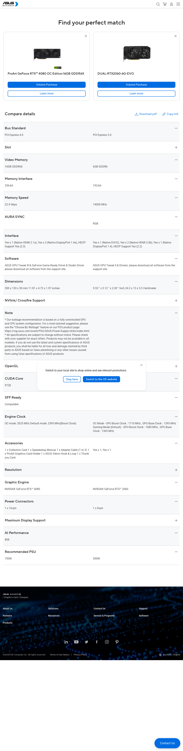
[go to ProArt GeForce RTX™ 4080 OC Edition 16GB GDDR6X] (46, 54)
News (51, 685)
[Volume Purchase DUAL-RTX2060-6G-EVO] (137, 85)
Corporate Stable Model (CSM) (108, 639)
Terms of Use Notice (59, 745)
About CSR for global (12, 616)
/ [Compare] (42, 594)
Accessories (9, 713)
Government (54, 657)
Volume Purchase (102, 611)
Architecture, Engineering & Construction (67, 642)
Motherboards (9, 683)
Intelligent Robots (11, 708)
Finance (52, 652)
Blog (50, 680)
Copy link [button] (170, 114)
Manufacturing (55, 637)
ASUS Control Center (148, 629)
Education (53, 622)
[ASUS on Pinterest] (117, 733)
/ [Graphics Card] (29, 594)
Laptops (7, 652)
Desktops (7, 657)
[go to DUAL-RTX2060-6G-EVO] (136, 54)
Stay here (72, 379)
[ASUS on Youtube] (76, 733)
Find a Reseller (101, 622)
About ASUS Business (13, 611)
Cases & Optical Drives (14, 703)
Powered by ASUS (102, 645)
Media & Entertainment (59, 647)
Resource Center (56, 670)
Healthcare (53, 632)
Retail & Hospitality (57, 627)
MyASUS (143, 624)
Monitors (7, 668)
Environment (9, 622)
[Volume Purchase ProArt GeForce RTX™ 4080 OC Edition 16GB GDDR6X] (47, 85)
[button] (158, 4)
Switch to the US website (101, 379)
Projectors (8, 673)
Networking (8, 698)
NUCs (5, 663)
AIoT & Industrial (11, 693)
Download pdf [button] (145, 114)
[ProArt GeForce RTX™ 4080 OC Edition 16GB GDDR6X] (47, 73)
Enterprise (53, 616)
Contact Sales (100, 616)
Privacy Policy (80, 745)
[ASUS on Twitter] (86, 733)
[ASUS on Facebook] (96, 733)
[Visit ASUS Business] (12, 595)
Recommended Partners (14, 634)
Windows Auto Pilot (148, 639)
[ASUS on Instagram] (107, 733)
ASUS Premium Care (103, 634)
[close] (141, 365)
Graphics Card (9, 688)
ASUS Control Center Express (153, 634)
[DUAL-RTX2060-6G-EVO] (137, 73)
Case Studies (54, 675)
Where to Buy (9, 639)
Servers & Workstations (14, 678)
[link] (47, 94)
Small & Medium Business (60, 611)
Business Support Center (151, 611)
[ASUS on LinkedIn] (66, 733)
